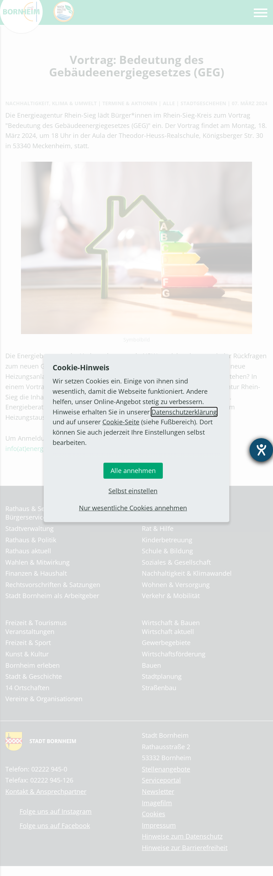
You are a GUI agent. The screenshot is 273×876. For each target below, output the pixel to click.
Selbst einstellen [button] (132, 491)
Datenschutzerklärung (184, 412)
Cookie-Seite (120, 422)
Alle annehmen (133, 470)
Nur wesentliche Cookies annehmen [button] (133, 508)
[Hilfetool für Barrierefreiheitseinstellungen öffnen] (261, 450)
